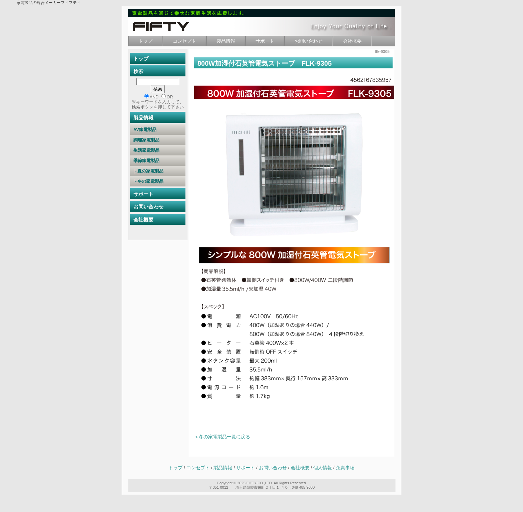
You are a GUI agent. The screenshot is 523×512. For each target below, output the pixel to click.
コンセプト (184, 41)
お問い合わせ (308, 41)
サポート (265, 41)
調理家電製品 (157, 140)
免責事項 (345, 467)
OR (170, 97)
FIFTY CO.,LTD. (259, 483)
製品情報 (226, 41)
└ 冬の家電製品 (157, 181)
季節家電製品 (157, 160)
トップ (145, 41)
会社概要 (352, 41)
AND (154, 97)
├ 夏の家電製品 (157, 171)
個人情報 (323, 467)
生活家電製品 (157, 150)
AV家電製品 (157, 129)
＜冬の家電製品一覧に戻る (222, 436)
